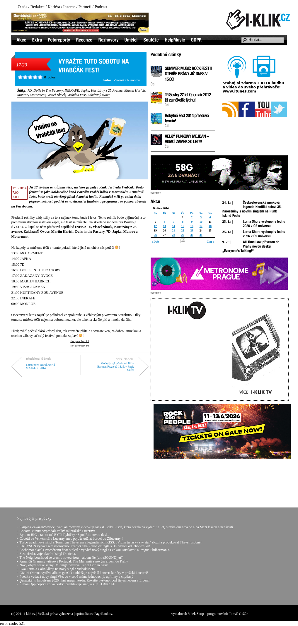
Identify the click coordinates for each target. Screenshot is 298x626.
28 (173, 234)
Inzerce (69, 7)
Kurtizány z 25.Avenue (106, 90)
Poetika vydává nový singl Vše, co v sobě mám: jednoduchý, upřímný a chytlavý (76, 576)
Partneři (85, 7)
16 (191, 226)
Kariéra (54, 7)
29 (182, 234)
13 (164, 226)
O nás (22, 7)
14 (173, 226)
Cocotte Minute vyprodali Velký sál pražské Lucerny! (57, 531)
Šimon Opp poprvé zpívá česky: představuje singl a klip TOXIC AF (67, 584)
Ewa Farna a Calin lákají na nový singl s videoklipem (57, 569)
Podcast (101, 7)
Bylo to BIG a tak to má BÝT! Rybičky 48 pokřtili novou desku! (65, 535)
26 (155, 234)
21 (173, 230)
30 (191, 234)
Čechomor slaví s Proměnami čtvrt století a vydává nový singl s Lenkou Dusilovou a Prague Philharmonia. (95, 550)
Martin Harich (134, 90)
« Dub (155, 241)
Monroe (22, 95)
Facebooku (24, 206)
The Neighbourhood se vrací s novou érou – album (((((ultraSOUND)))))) (71, 557)
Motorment (37, 95)
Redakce (37, 7)
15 (182, 226)
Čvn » (210, 241)
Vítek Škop (196, 614)
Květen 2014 (161, 208)
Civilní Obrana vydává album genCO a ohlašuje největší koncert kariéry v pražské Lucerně (84, 573)
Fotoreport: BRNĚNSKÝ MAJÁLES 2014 (41, 366)
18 (210, 226)
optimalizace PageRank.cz (94, 614)
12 (155, 226)
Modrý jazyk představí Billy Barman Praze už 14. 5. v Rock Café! (115, 366)
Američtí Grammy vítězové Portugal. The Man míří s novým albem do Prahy (74, 561)
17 (201, 226)
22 (182, 230)
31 (201, 234)
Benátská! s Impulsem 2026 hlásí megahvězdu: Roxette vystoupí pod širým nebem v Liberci (85, 580)
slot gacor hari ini (79, 341)
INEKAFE (72, 90)
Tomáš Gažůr (238, 614)
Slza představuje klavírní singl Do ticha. (48, 554)
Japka (85, 90)
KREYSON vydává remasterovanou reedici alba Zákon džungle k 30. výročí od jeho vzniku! (85, 546)
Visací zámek (56, 95)
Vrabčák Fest (76, 95)
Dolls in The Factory (48, 90)
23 (191, 230)
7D (30, 90)
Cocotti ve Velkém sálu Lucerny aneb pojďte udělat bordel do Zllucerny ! (71, 538)
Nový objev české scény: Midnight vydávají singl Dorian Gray (64, 565)
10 (201, 221)
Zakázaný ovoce (99, 95)
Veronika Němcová (126, 80)
